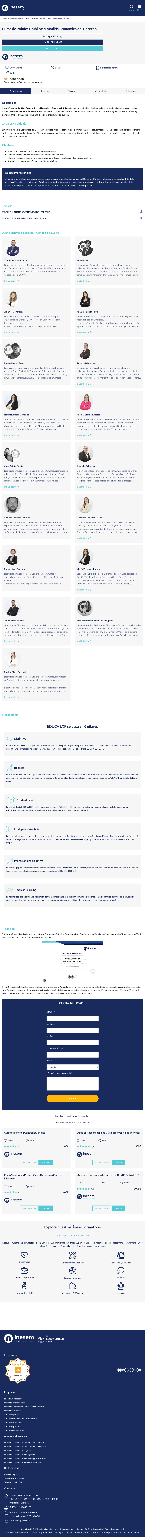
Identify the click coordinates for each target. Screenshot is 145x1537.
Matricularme (46, 36)
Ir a (11, 275)
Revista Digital (11, 1468)
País (49, 1055)
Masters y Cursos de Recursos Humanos (23, 1456)
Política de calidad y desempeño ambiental (62, 1526)
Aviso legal (26, 1523)
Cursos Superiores (12, 1420)
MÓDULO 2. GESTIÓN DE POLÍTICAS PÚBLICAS (24, 212)
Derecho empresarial (15, 19)
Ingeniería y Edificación (72, 1287)
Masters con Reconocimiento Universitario (24, 1400)
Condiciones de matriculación (69, 1523)
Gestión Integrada (72, 1272)
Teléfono (51, 1030)
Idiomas (121, 1271)
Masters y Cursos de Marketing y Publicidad (25, 1452)
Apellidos (50, 1018)
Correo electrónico (55, 1042)
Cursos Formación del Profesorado (20, 1412)
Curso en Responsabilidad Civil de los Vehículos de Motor (108, 1126)
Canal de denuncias (114, 1523)
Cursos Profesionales (14, 1416)
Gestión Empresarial (24, 1271)
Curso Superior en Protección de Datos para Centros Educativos (33, 1171)
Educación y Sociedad (121, 1256)
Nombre (51, 1006)
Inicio (4, 19)
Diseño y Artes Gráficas (72, 1256)
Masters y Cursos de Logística (18, 1444)
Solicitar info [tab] (16, 42)
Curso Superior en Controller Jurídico (24, 1126)
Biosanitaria (24, 1256)
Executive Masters (13, 1392)
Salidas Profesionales (14, 1472)
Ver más (46, 1156)
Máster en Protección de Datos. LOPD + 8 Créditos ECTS (108, 1169)
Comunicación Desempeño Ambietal (23, 1526)
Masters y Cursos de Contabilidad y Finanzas (25, 1440)
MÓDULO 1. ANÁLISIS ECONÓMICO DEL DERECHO (26, 206)
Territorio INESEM (13, 1476)
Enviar (72, 1092)
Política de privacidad (43, 1523)
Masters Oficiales (12, 1404)
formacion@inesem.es (20, 1514)
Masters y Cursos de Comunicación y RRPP (24, 1436)
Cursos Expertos (12, 1408)
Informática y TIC (24, 1287)
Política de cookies (94, 1523)
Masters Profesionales (14, 1396)
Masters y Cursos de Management (20, 1448)
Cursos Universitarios (14, 1424)
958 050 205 (25, 1501)
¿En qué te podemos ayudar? (60, 1067)
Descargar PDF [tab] (15, 36)
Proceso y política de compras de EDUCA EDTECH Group (111, 1526)
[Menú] (140, 7)
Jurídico (121, 1287)
